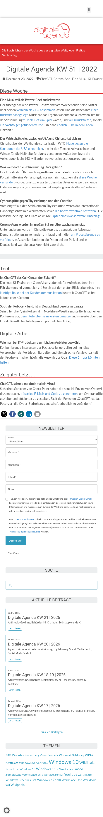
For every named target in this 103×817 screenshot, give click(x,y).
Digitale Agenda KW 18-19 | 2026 (37, 675)
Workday (18, 755)
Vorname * (13, 449)
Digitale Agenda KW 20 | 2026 (34, 644)
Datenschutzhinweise (24, 519)
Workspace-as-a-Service (38, 774)
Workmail (65, 755)
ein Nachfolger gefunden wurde (21, 125)
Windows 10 (64, 762)
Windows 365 (15, 780)
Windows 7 (44, 780)
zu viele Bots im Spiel (37, 120)
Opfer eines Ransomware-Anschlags (76, 216)
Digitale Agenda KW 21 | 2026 (34, 617)
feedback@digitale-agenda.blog (24, 531)
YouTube (70, 774)
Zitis (8, 755)
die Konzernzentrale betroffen (75, 211)
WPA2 (89, 755)
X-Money (78, 755)
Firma (11, 486)
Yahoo (79, 769)
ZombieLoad (13, 774)
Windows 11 (46, 769)
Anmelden (15, 540)
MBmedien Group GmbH (79, 498)
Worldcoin (89, 780)
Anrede (11, 435)
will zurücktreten (79, 120)
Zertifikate (85, 774)
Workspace (66, 769)
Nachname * (14, 462)
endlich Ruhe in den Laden (75, 125)
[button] (89, 10)
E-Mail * (12, 474)
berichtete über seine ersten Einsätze (46, 316)
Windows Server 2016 (33, 762)
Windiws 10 (27, 769)
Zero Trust (12, 769)
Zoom (57, 780)
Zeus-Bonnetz (49, 755)
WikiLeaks (87, 763)
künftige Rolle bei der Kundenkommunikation (31, 293)
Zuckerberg (32, 755)
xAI (8, 784)
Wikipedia (18, 785)
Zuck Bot (30, 780)
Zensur (58, 774)
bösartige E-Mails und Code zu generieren (49, 394)
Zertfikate (12, 762)
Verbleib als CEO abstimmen (35, 110)
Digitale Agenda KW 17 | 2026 (34, 705)
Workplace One (72, 780)
